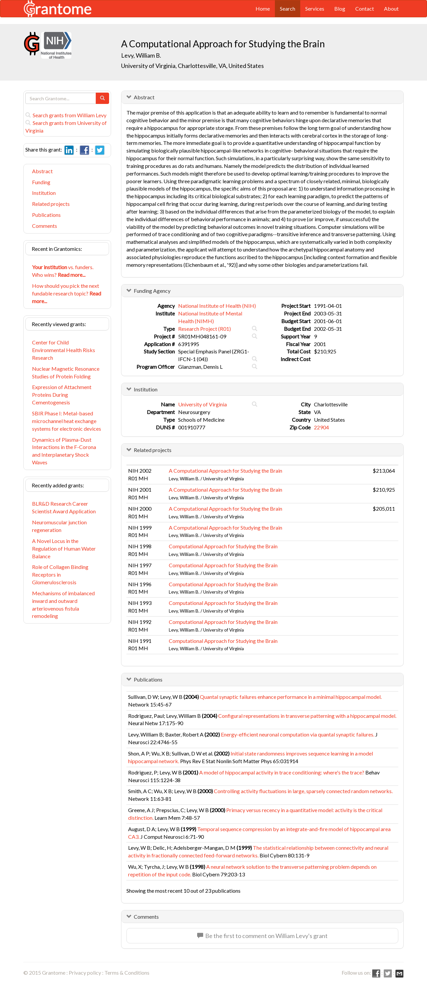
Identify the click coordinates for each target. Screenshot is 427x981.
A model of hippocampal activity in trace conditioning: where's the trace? (281, 772)
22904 (321, 427)
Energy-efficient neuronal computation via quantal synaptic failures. (297, 734)
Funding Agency (152, 290)
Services (314, 8)
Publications (46, 215)
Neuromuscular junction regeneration (59, 526)
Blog (339, 8)
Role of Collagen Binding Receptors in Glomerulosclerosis (60, 574)
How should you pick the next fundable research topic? (66, 293)
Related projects (51, 204)
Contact (364, 8)
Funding (41, 182)
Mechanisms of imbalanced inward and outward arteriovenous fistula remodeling (63, 604)
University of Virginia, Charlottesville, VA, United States (192, 65)
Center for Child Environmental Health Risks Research (63, 350)
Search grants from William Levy (65, 115)
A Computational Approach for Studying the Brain (225, 470)
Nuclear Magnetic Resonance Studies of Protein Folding (65, 372)
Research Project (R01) (204, 328)
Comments (44, 226)
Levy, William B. (141, 55)
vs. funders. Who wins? (62, 271)
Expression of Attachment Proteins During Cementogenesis (61, 394)
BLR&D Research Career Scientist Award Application (64, 507)
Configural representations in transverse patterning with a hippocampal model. (307, 716)
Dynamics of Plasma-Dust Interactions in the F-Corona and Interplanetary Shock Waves (64, 451)
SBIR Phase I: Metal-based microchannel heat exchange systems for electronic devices (66, 421)
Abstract (42, 171)
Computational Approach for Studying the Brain (223, 546)
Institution (44, 193)
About (391, 8)
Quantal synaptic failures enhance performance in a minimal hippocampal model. (291, 697)
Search (287, 8)
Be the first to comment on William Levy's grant (262, 935)
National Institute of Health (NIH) (217, 305)
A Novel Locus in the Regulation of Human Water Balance (64, 548)
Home (263, 8)
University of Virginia (202, 404)
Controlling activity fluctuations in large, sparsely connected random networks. (303, 791)
